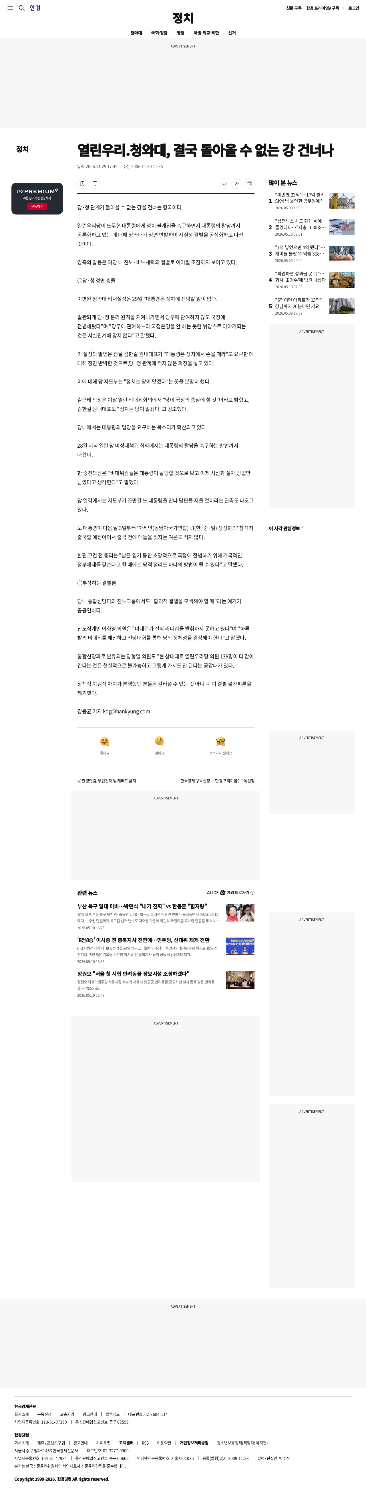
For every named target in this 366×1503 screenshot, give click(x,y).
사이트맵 (103, 1443)
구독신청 (44, 1414)
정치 (182, 17)
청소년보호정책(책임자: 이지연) (242, 1443)
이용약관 (164, 1443)
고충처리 (67, 1414)
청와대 (136, 33)
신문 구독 (294, 8)
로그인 (353, 8)
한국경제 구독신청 (195, 780)
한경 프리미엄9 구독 (322, 8)
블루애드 (113, 1414)
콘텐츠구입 (56, 1443)
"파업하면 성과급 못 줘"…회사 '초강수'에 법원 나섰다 (300, 276)
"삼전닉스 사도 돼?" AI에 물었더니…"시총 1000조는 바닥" (300, 227)
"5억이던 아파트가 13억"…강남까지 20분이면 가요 (301, 302)
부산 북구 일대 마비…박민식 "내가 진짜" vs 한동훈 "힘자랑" (142, 906)
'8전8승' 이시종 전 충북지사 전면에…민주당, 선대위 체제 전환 (143, 940)
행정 (180, 33)
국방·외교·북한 (206, 33)
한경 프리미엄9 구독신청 (234, 780)
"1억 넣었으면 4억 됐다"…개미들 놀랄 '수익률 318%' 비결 (300, 253)
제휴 (40, 1443)
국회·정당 (159, 33)
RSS (145, 1443)
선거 (232, 33)
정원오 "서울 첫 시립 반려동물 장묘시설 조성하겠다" (133, 973)
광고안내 (90, 1414)
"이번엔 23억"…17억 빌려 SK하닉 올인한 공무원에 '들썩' (300, 201)
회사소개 (21, 1414)
